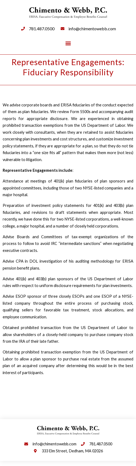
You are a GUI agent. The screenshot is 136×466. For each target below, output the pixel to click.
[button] (68, 43)
